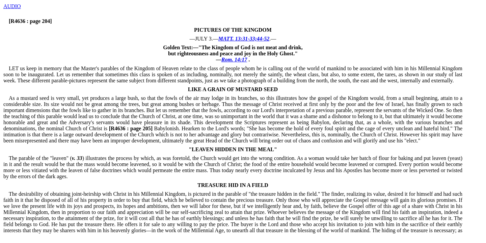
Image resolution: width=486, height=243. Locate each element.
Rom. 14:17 (234, 59)
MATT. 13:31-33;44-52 (243, 39)
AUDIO (12, 6)
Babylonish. (143, 128)
